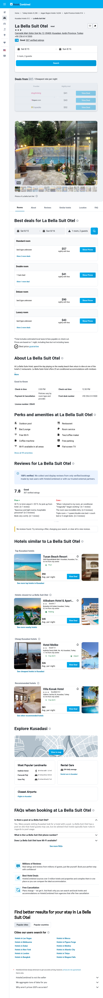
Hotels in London (22, 953)
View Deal (73, 576)
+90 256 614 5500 (23, 36)
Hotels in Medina (64, 946)
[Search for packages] (4, 29)
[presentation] (36, 196)
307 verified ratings (35, 40)
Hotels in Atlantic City (66, 950)
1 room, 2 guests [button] (24, 56)
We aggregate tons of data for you (57, 982)
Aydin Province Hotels (72, 13)
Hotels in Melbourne (23, 942)
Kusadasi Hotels (21, 18)
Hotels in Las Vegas (23, 938)
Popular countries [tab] (41, 925)
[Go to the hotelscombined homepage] (20, 4)
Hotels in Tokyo (63, 953)
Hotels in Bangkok (22, 957)
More (16, 374)
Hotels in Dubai (21, 946)
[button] (5, 4)
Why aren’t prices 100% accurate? (57, 987)
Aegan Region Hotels (48, 13)
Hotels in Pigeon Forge (66, 942)
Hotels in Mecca (63, 938)
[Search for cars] (4, 23)
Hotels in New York (23, 950)
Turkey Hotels (27, 13)
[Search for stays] (4, 18)
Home (17, 13)
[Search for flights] (4, 12)
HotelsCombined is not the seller (57, 977)
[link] (30, 583)
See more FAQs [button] (56, 846)
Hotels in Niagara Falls (66, 957)
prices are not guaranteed (72, 970)
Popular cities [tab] (22, 925)
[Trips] (4, 42)
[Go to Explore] (4, 35)
